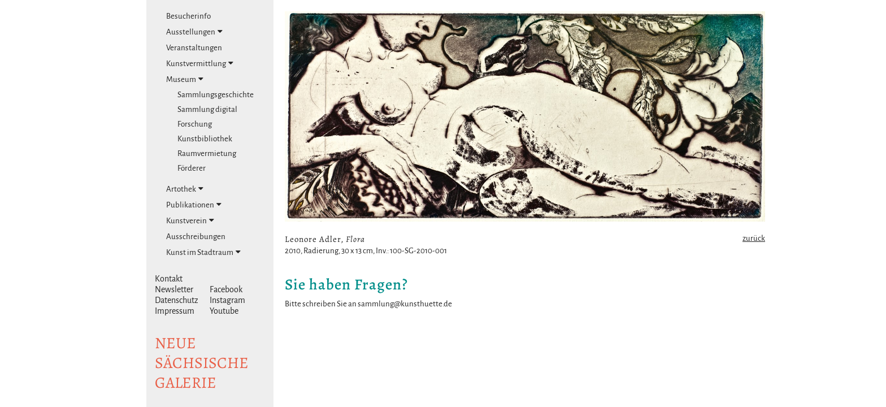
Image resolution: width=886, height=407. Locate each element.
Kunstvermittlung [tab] (199, 63)
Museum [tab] (184, 79)
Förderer (191, 168)
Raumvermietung (206, 153)
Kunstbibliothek (204, 139)
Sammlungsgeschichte (215, 94)
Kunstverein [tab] (190, 220)
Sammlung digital (207, 109)
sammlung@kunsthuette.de (405, 304)
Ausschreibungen (195, 236)
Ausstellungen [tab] (194, 31)
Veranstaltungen (194, 48)
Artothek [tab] (184, 188)
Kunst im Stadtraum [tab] (203, 252)
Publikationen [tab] (194, 204)
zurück (753, 238)
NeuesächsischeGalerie (202, 362)
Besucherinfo (188, 16)
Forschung (194, 124)
